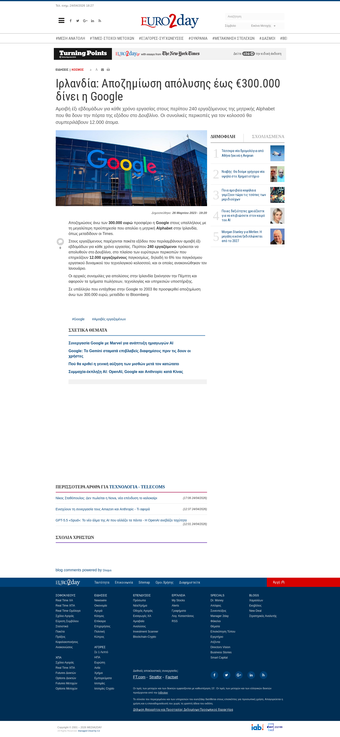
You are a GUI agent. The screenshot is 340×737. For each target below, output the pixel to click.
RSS (175, 621)
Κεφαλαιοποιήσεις (67, 642)
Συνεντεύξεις (218, 610)
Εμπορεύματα (103, 678)
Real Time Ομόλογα (68, 610)
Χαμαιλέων (256, 600)
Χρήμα (98, 673)
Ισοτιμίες (99, 683)
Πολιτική (99, 631)
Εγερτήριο (217, 636)
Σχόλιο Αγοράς (65, 616)
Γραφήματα (179, 610)
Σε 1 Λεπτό (101, 652)
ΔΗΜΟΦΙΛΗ (223, 136)
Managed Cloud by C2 (89, 731)
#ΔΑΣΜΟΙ (267, 38)
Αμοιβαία (138, 621)
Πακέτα (60, 631)
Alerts (175, 605)
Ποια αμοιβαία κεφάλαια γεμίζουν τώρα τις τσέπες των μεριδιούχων (244, 194)
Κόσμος (99, 616)
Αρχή (276, 582)
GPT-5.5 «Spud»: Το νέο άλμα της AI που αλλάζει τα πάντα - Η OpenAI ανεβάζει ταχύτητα (131, 522)
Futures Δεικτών (66, 673)
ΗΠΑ (97, 657)
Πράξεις (61, 636)
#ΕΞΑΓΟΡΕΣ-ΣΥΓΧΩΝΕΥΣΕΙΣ (161, 38)
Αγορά (98, 610)
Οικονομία (100, 605)
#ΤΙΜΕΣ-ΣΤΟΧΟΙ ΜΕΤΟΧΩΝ (112, 38)
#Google (78, 319)
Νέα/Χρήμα (140, 605)
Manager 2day (220, 616)
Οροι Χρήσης (165, 582)
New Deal (255, 610)
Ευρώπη (99, 662)
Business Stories (221, 652)
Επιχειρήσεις (102, 626)
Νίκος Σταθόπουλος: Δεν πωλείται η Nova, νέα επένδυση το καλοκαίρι (131, 498)
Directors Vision (220, 647)
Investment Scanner (145, 631)
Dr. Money (217, 600)
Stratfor (155, 677)
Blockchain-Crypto (144, 636)
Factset (172, 677)
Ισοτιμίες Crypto (104, 688)
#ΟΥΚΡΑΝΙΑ (198, 38)
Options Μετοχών (66, 688)
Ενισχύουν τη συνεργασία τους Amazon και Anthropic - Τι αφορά (131, 509)
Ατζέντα (215, 642)
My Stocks (178, 600)
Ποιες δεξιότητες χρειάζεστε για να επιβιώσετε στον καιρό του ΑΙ (243, 215)
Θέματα (215, 626)
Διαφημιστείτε (189, 582)
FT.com (139, 677)
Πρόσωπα (139, 600)
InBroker (163, 692)
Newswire (100, 600)
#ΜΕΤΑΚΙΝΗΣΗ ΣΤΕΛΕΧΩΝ (233, 38)
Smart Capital (219, 657)
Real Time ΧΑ (64, 600)
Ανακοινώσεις (64, 647)
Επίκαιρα (100, 621)
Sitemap (144, 582)
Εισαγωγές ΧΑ (142, 616)
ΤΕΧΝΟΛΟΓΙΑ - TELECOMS (137, 487)
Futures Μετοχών (66, 683)
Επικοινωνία (124, 582)
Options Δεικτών (66, 678)
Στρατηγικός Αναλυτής (263, 616)
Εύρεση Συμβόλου (67, 621)
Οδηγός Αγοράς (143, 610)
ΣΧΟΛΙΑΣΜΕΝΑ (268, 136)
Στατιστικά (62, 626)
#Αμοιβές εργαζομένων (109, 319)
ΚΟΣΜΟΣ (78, 69)
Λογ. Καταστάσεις (183, 616)
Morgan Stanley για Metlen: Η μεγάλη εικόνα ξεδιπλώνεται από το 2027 (242, 236)
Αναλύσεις (139, 626)
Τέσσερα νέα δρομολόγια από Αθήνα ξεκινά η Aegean (243, 153)
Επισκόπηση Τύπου (223, 631)
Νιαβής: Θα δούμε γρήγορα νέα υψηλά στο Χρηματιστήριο (243, 173)
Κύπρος (99, 636)
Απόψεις (216, 605)
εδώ (248, 54)
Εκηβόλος (255, 605)
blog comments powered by (84, 570)
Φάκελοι (216, 621)
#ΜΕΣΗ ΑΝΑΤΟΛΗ (70, 38)
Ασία (97, 667)
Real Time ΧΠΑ (65, 605)
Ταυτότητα (101, 582)
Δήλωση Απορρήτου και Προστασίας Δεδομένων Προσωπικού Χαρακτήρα (183, 709)
